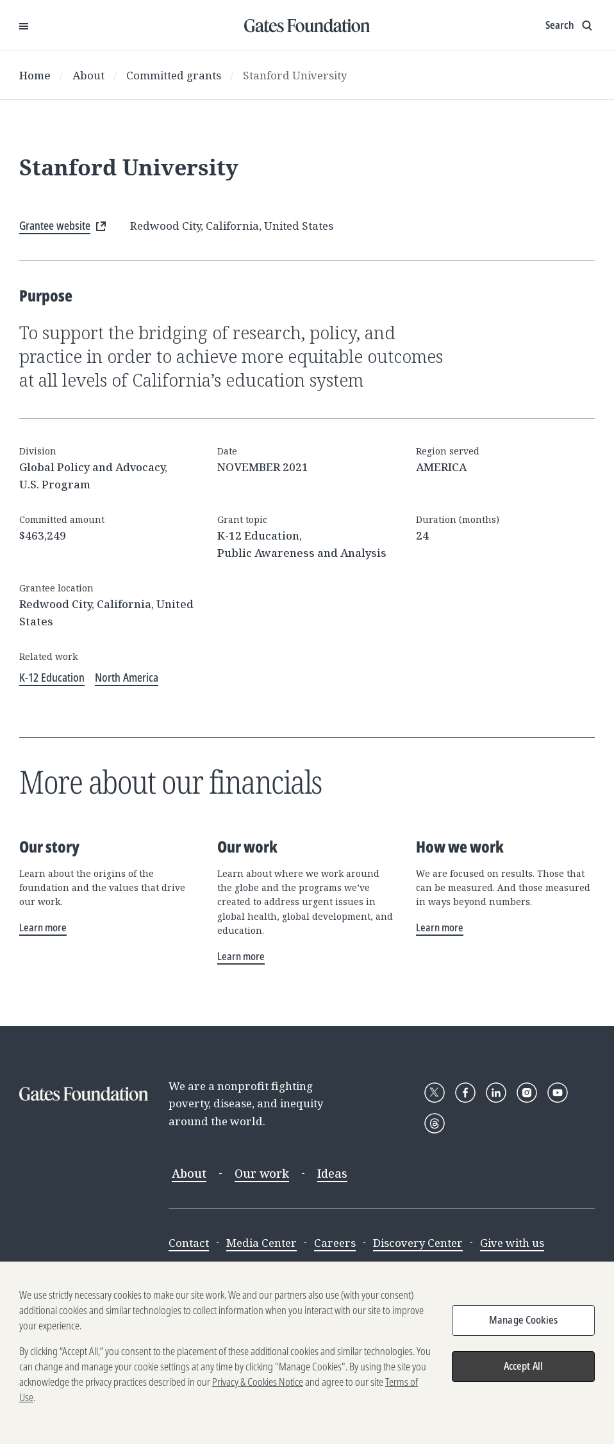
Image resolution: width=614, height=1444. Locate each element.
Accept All (523, 1374)
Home (35, 75)
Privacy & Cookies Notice (257, 1390)
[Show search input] (570, 25)
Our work (262, 1173)
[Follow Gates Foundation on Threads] (434, 1123)
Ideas (332, 1173)
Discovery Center (418, 1242)
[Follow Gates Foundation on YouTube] (557, 1092)
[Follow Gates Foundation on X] (434, 1092)
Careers (335, 1242)
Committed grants (173, 75)
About (88, 75)
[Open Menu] (23, 25)
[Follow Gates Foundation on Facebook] (465, 1092)
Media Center (261, 1242)
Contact (189, 1242)
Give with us (512, 1242)
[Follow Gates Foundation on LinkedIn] (496, 1092)
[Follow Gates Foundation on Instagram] (526, 1092)
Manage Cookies (523, 1327)
